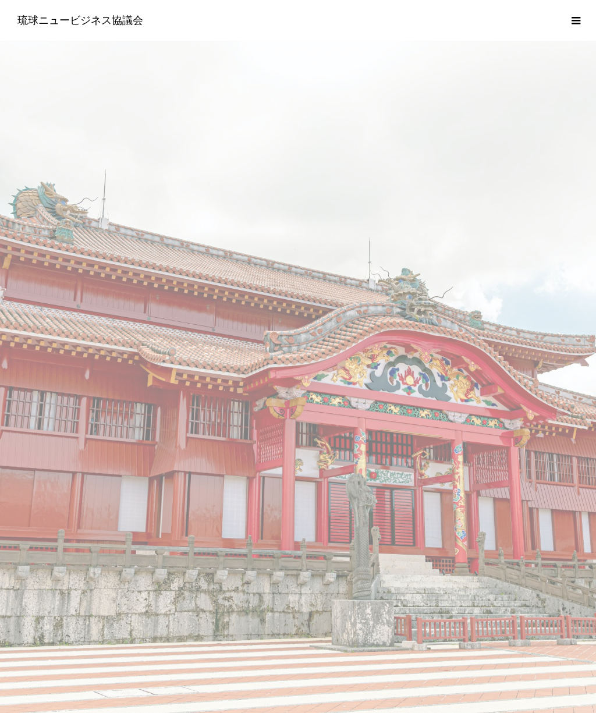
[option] (298, 230)
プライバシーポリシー (298, 625)
